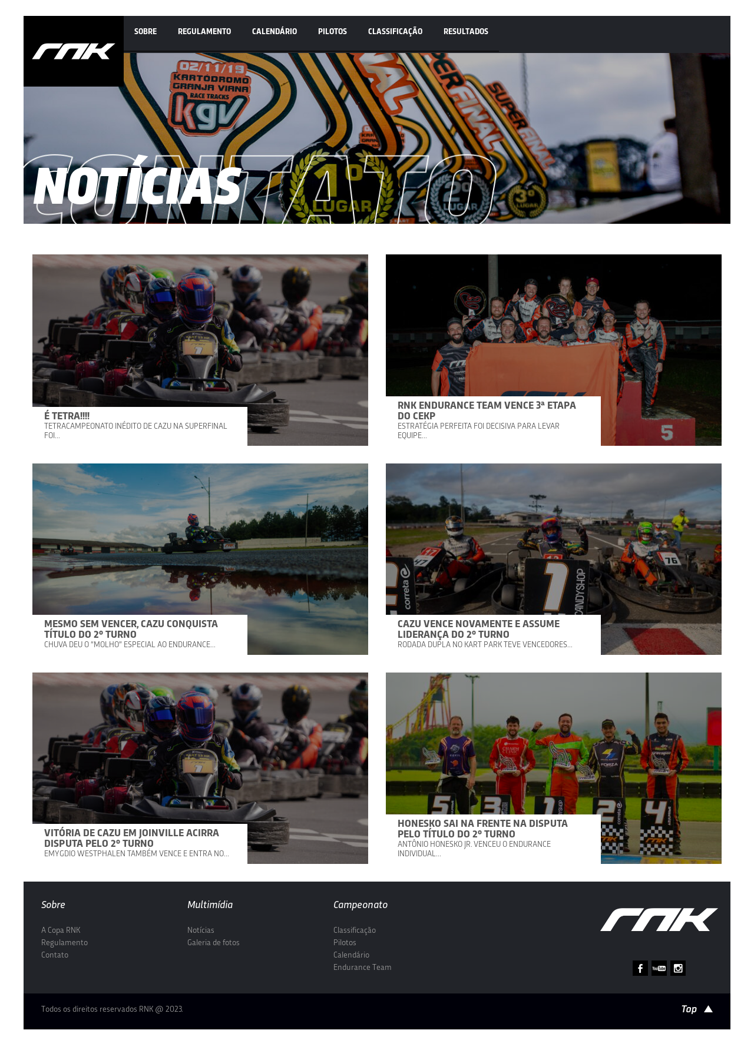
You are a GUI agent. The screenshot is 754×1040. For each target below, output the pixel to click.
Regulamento (204, 32)
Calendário (274, 32)
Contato (54, 955)
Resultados (466, 32)
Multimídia (210, 905)
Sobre (145, 32)
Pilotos (332, 32)
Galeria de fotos (213, 943)
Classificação (395, 32)
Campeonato (360, 905)
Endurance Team (362, 968)
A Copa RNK (60, 931)
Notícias (200, 931)
